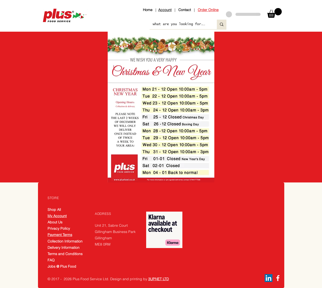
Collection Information (65, 241)
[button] (274, 13)
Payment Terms (60, 234)
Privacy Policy (59, 228)
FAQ (51, 260)
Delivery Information (63, 247)
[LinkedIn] (268, 278)
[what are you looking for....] (179, 24)
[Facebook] (278, 278)
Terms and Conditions (65, 254)
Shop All (54, 209)
